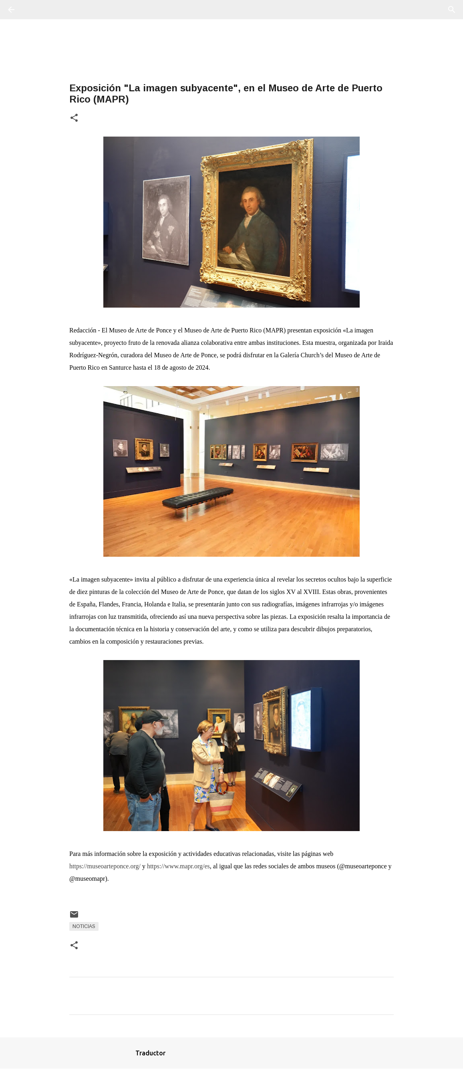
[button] (74, 118)
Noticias (83, 926)
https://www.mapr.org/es (178, 866)
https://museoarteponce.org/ (105, 866)
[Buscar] (33, 9)
